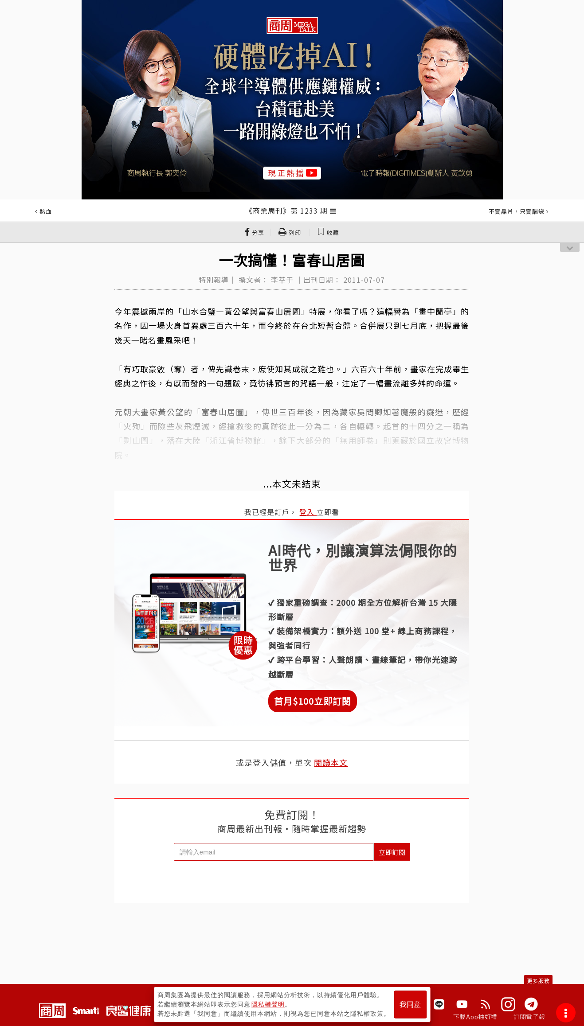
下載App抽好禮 (475, 1016)
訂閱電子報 (529, 1016)
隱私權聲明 (268, 1004)
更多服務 (538, 980)
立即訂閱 (392, 852)
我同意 (410, 1004)
